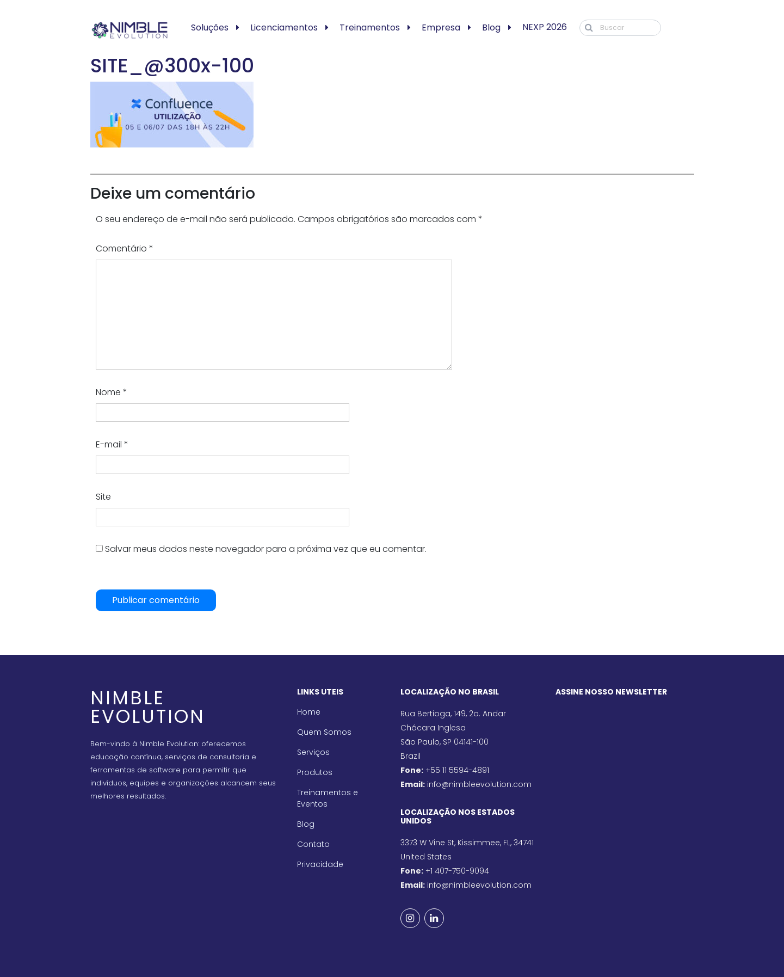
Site (103, 496)
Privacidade (320, 864)
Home (308, 711)
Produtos (314, 772)
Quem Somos (324, 732)
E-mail (112, 444)
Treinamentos (369, 27)
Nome (111, 392)
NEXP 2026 (544, 27)
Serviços (313, 752)
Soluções (210, 27)
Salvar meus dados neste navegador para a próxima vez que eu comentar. (266, 549)
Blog (491, 27)
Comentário (124, 248)
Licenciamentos (284, 27)
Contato (313, 844)
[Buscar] (620, 28)
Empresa (441, 27)
